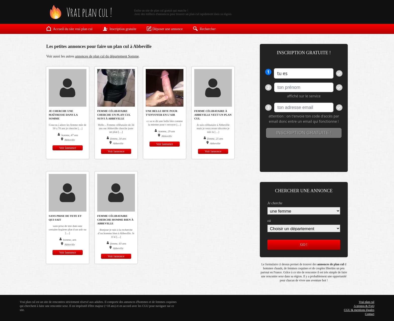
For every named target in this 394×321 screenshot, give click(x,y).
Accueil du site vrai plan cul (69, 28)
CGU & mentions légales (359, 310)
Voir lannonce (67, 148)
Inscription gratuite (119, 28)
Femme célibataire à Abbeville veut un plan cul (212, 114)
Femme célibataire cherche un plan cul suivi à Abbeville (113, 114)
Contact (369, 314)
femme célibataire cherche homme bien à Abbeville (115, 219)
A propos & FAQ (364, 306)
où (269, 221)
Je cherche (274, 203)
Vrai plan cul (366, 302)
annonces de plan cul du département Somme (107, 56)
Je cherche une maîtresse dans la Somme (63, 114)
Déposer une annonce (164, 28)
